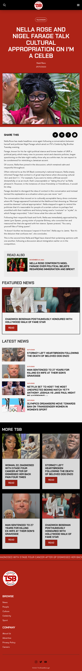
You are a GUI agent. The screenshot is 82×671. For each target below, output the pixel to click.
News (5, 602)
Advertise (6, 638)
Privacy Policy (8, 642)
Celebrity (6, 616)
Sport (5, 620)
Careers (6, 647)
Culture (5, 611)
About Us (6, 633)
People (5, 607)
